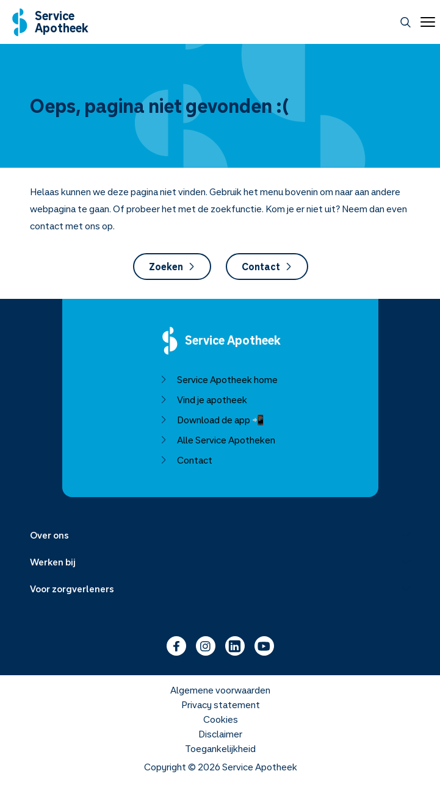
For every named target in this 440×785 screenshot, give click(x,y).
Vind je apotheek (203, 399)
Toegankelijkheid (220, 748)
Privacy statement (220, 704)
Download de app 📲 (211, 419)
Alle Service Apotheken (217, 439)
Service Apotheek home (218, 379)
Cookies (220, 719)
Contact (266, 266)
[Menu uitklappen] (220, 534)
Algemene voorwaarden (220, 690)
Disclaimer (220, 734)
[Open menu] (425, 22)
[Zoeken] (405, 22)
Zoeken (171, 266)
